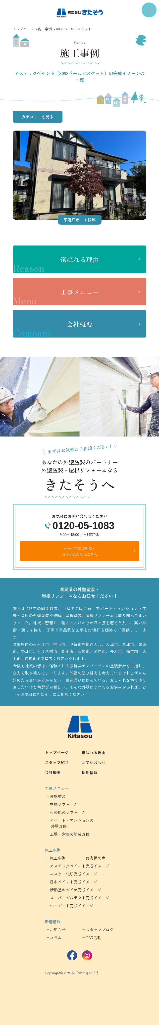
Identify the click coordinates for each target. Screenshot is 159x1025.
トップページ (23, 28)
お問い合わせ (94, 762)
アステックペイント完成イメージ (79, 866)
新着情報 (53, 922)
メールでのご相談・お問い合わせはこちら (79, 551)
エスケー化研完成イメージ (74, 874)
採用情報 (90, 772)
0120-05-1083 (83, 525)
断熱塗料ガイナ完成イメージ (76, 890)
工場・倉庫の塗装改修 (70, 834)
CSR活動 (93, 937)
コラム (56, 937)
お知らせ (58, 929)
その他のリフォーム (68, 812)
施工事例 (45, 28)
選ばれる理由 (56, 264)
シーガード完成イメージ (72, 906)
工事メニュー (56, 296)
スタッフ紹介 (57, 762)
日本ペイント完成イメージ (74, 882)
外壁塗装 (58, 796)
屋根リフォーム (64, 804)
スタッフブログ (99, 929)
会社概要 (52, 328)
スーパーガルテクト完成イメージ (79, 898)
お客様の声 (96, 858)
